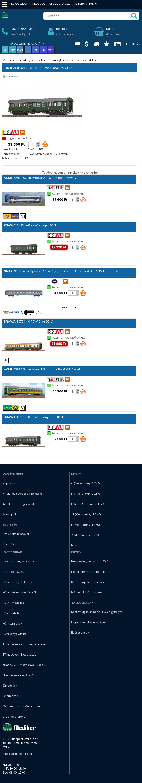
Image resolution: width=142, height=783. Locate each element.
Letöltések (133, 44)
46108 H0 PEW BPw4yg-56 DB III (33, 417)
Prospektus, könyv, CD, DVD (89, 561)
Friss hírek (19, 4)
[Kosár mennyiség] (32, 144)
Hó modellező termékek (86, 592)
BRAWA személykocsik (85, 60)
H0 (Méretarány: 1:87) (85, 493)
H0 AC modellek (13, 602)
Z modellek (10, 685)
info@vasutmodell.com (18, 753)
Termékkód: (9, 149)
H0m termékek (12, 623)
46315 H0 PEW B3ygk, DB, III (30, 225)
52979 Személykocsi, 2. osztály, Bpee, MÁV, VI (40, 178)
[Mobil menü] (4, 4)
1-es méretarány (14, 716)
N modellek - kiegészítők (19, 675)
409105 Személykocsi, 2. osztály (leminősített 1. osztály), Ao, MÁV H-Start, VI (61, 271)
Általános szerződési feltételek (23, 493)
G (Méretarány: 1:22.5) (86, 483)
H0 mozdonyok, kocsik (28, 60)
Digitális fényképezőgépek (88, 622)
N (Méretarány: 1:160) (85, 524)
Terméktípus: (10, 153)
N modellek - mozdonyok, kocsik (24, 665)
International (86, 4)
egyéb (51, 49)
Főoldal (6, 60)
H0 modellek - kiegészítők (20, 592)
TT (28, 50)
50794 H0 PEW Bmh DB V (28, 321)
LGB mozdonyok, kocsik (18, 561)
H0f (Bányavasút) (14, 634)
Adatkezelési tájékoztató (19, 504)
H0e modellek (12, 613)
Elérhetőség (59, 4)
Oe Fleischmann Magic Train (21, 706)
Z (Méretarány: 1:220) (85, 535)
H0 (13, 50)
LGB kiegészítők (13, 571)
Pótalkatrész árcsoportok (88, 571)
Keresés (38, 4)
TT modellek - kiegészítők (19, 654)
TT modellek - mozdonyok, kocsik (24, 644)
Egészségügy (80, 632)
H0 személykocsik (56, 60)
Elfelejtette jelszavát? (16, 533)
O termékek (10, 696)
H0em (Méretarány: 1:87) (87, 504)
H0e (20, 50)
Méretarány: (10, 158)
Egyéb (75, 545)
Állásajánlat (11, 514)
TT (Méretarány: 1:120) (86, 514)
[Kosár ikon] (45, 144)
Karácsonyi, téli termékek (87, 582)
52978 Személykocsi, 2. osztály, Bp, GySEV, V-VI (42, 369)
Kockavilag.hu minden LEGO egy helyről (97, 612)
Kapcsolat (9, 483)
